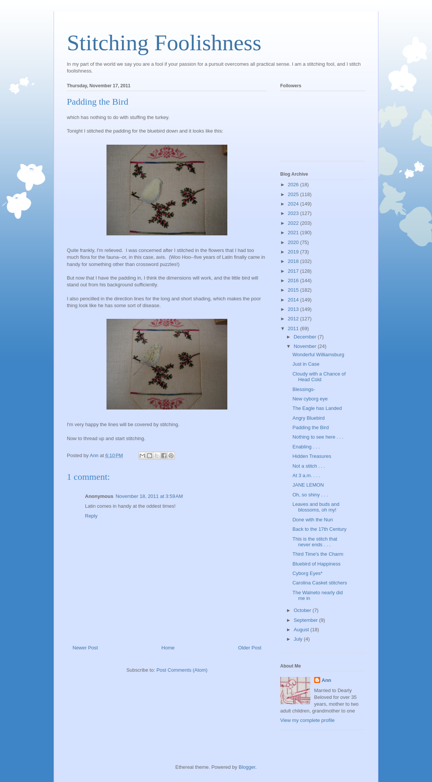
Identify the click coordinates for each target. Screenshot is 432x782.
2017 (294, 271)
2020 (294, 242)
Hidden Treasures (311, 456)
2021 (294, 232)
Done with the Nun (312, 519)
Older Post (249, 648)
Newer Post (85, 648)
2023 (294, 213)
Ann (326, 680)
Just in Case (305, 364)
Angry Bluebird (308, 418)
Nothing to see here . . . (317, 437)
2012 (294, 318)
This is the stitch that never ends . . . (314, 542)
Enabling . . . (305, 447)
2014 (294, 300)
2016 (294, 280)
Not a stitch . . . (308, 466)
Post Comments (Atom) (181, 670)
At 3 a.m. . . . (306, 475)
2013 (294, 309)
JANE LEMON (308, 485)
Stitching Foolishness (164, 42)
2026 (294, 184)
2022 (294, 223)
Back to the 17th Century (319, 529)
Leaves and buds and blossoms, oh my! (315, 507)
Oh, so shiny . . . (310, 495)
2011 (294, 328)
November (306, 346)
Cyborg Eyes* (307, 573)
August (302, 629)
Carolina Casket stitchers (319, 583)
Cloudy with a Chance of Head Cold (319, 377)
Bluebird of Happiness (316, 564)
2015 (294, 290)
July (299, 639)
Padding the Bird (310, 427)
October (303, 610)
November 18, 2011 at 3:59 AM (149, 496)
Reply (91, 516)
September (306, 620)
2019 (294, 252)
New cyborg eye (309, 399)
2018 (294, 261)
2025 (294, 194)
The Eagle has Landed (317, 408)
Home (168, 648)
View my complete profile (307, 720)
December (306, 337)
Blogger (247, 767)
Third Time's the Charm (317, 554)
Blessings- (303, 389)
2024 (294, 204)
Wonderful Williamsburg (318, 354)
